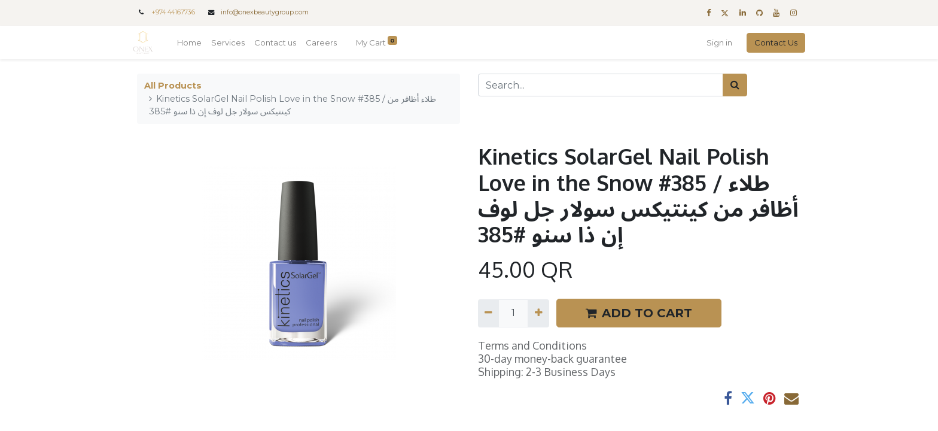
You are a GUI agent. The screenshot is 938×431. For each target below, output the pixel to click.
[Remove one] (488, 313)
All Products (173, 85)
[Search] (735, 85)
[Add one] (538, 313)
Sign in (715, 42)
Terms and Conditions (532, 345)
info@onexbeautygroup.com (265, 12)
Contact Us (771, 42)
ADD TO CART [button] (639, 313)
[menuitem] (193, 43)
